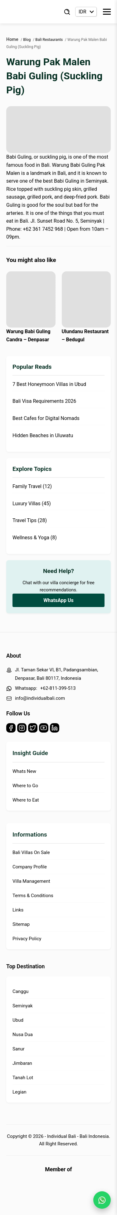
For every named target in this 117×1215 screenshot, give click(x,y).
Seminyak (22, 1006)
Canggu (20, 991)
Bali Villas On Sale (31, 852)
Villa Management (31, 881)
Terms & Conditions (32, 895)
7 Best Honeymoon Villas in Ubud (49, 384)
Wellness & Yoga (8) (34, 538)
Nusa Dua (22, 1034)
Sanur (18, 1049)
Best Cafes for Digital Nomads (46, 418)
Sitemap (21, 924)
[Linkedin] (54, 729)
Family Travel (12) (32, 486)
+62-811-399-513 (58, 688)
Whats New (24, 771)
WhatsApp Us (58, 600)
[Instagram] (22, 729)
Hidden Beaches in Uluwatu (42, 435)
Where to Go (25, 785)
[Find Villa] (67, 11)
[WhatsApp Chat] (102, 1200)
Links (17, 910)
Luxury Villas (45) (31, 503)
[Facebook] (11, 729)
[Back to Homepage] (31, 11)
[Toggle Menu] (107, 12)
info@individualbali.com (40, 698)
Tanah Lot (22, 1077)
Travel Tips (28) (29, 520)
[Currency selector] (86, 12)
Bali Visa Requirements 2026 (44, 401)
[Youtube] (43, 729)
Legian (19, 1092)
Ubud (17, 1020)
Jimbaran (22, 1063)
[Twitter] (32, 729)
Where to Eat (25, 800)
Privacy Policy (26, 938)
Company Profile (29, 867)
